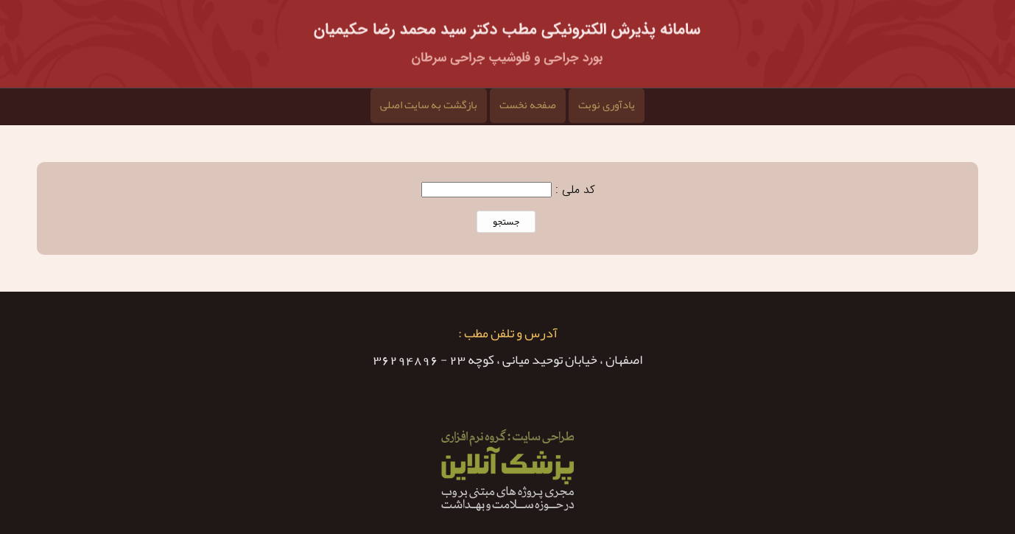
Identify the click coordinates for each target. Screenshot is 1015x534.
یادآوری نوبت (606, 105)
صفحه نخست (527, 105)
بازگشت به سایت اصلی (428, 105)
